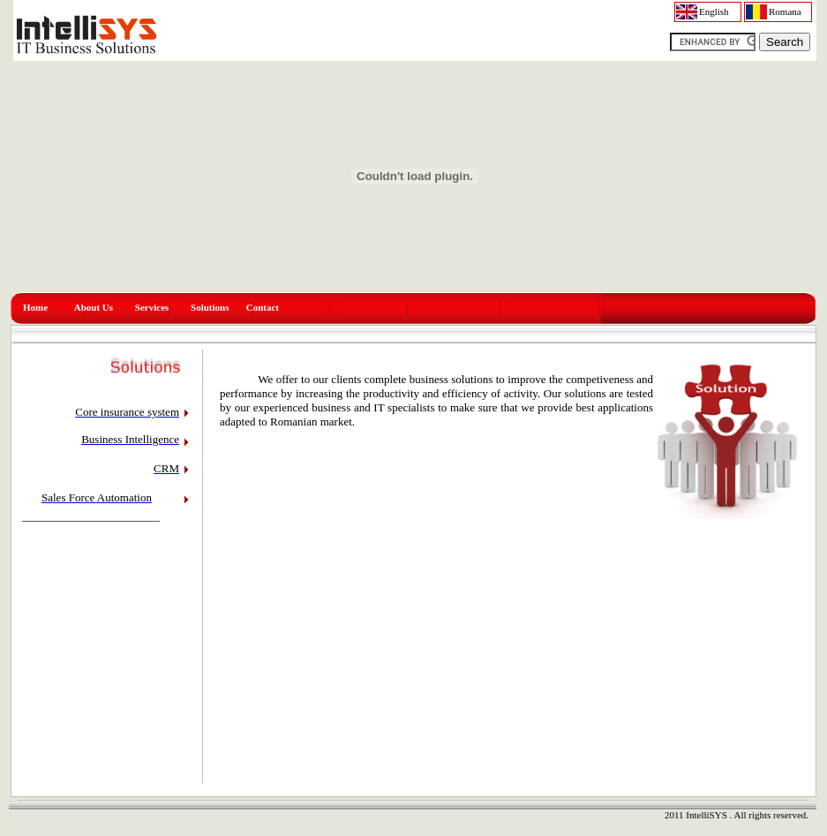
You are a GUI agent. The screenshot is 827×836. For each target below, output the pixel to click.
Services (152, 307)
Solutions (210, 307)
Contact (262, 307)
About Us (93, 307)
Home (35, 307)
